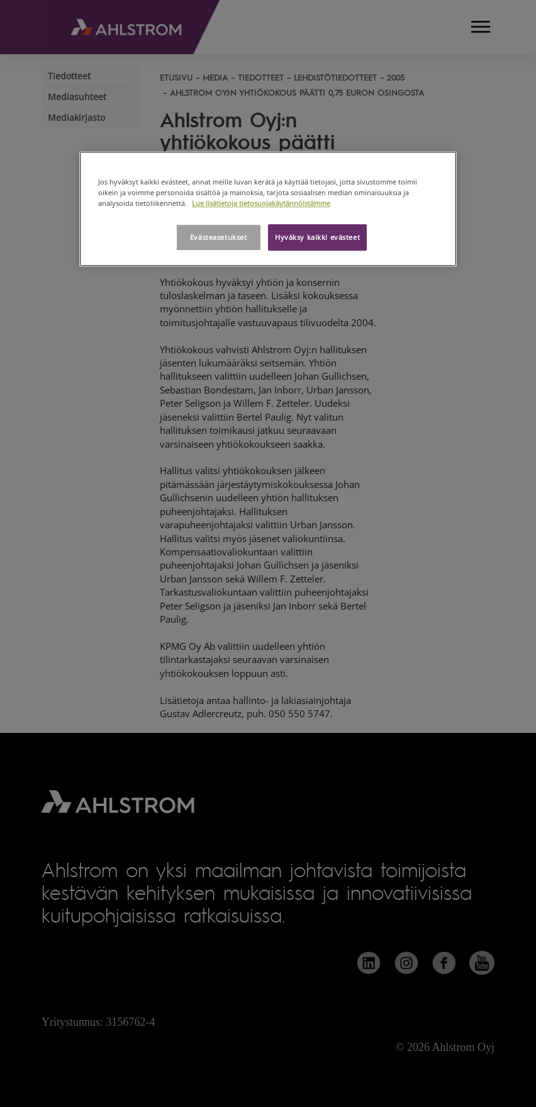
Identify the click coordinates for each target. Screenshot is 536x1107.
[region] (268, 208)
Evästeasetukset (218, 237)
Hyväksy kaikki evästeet (317, 237)
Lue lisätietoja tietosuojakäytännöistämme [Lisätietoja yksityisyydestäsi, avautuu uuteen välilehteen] (261, 203)
